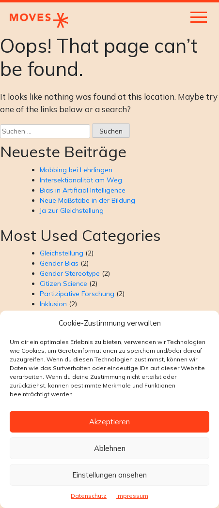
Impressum (132, 495)
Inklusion (53, 303)
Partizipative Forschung (77, 293)
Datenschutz (89, 495)
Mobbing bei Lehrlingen (76, 169)
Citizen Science (63, 283)
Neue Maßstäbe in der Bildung (87, 200)
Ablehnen (109, 448)
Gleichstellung (61, 253)
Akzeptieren (109, 421)
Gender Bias (59, 263)
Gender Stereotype (70, 273)
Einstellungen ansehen (109, 474)
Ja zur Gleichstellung (72, 210)
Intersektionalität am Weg (81, 180)
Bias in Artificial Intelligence (82, 190)
